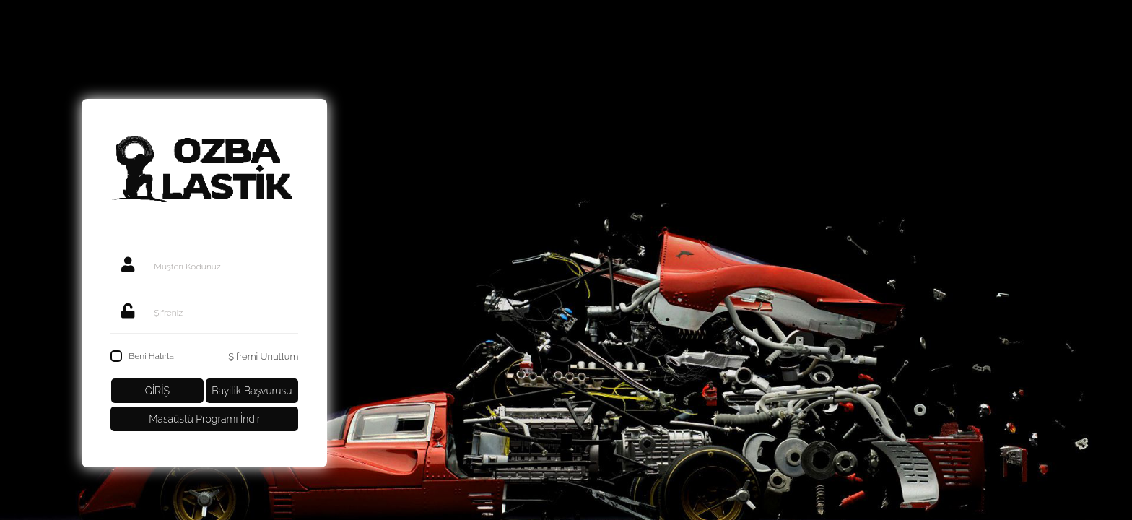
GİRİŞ (157, 390)
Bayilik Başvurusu (252, 390)
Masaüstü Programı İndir (204, 419)
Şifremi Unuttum (263, 356)
